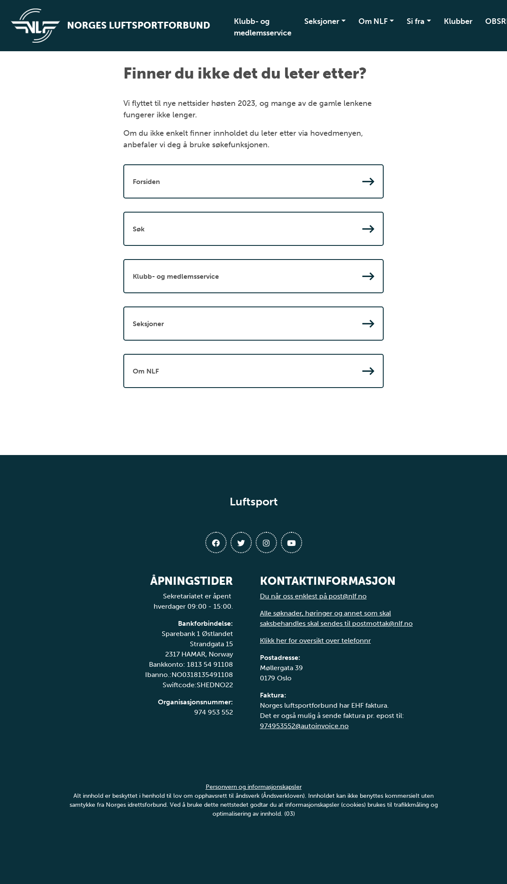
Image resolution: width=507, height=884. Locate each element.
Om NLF (373, 21)
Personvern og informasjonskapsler (254, 787)
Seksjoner (321, 21)
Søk (253, 229)
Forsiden (253, 181)
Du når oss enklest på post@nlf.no (313, 596)
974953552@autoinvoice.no (304, 726)
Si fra (416, 21)
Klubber (458, 21)
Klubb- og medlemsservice (262, 27)
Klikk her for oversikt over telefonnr (315, 640)
